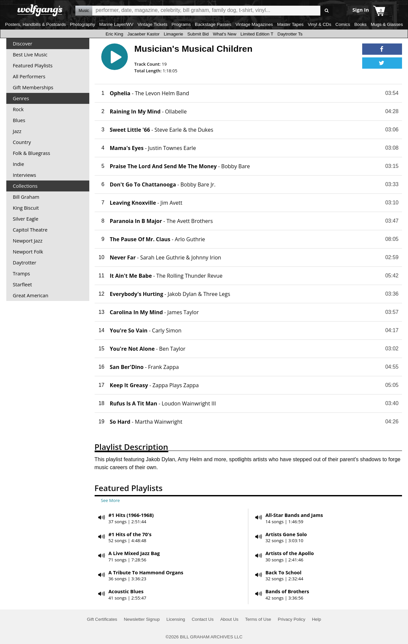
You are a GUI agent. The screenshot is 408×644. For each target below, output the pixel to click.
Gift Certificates (102, 619)
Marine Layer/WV (116, 24)
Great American (30, 295)
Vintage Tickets (152, 24)
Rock (18, 109)
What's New (224, 34)
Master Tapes (290, 24)
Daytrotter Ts (290, 34)
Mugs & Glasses (387, 24)
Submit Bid (197, 34)
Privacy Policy (291, 619)
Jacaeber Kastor (143, 34)
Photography (82, 24)
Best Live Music (30, 54)
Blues (19, 120)
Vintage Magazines (254, 24)
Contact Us (202, 619)
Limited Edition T (256, 34)
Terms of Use (258, 619)
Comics (342, 24)
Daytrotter (25, 262)
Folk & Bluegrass (31, 153)
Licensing (175, 619)
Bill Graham (26, 196)
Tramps (21, 273)
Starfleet (22, 284)
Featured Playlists (33, 65)
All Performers (29, 76)
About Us (229, 619)
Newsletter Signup (142, 619)
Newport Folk (28, 251)
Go (326, 11)
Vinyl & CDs (319, 24)
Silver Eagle (26, 218)
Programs (181, 24)
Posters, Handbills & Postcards (35, 24)
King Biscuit (26, 207)
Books (360, 24)
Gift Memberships (33, 87)
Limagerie (173, 34)
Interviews (24, 175)
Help (316, 619)
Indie (18, 164)
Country (22, 142)
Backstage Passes (213, 24)
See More (110, 500)
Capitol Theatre (30, 229)
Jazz (17, 131)
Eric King (114, 34)
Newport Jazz (27, 240)
